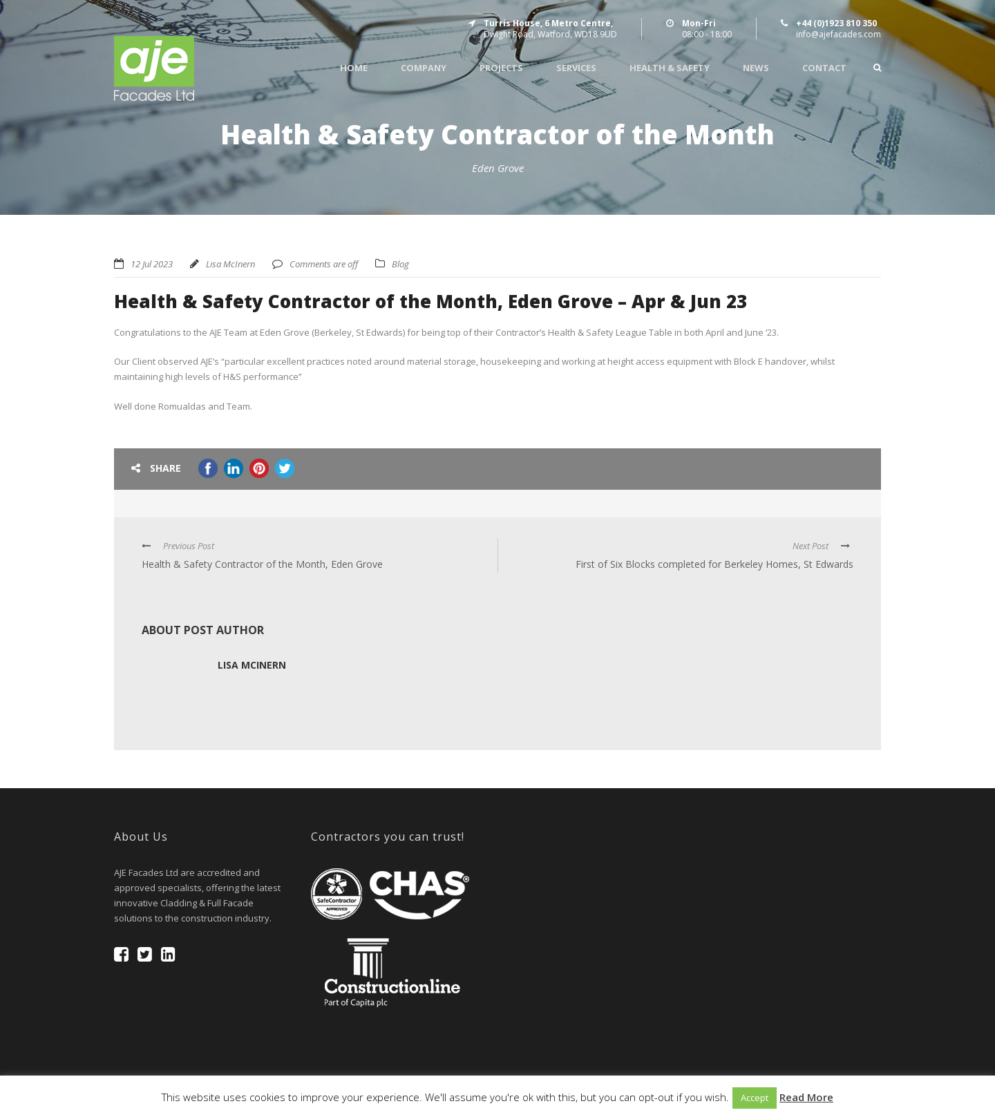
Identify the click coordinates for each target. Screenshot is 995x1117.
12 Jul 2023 (152, 264)
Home (354, 68)
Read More (806, 1097)
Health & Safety (669, 68)
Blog (400, 264)
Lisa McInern (230, 264)
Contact (824, 68)
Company (423, 68)
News (756, 68)
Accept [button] (754, 1097)
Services (576, 68)
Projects (501, 68)
